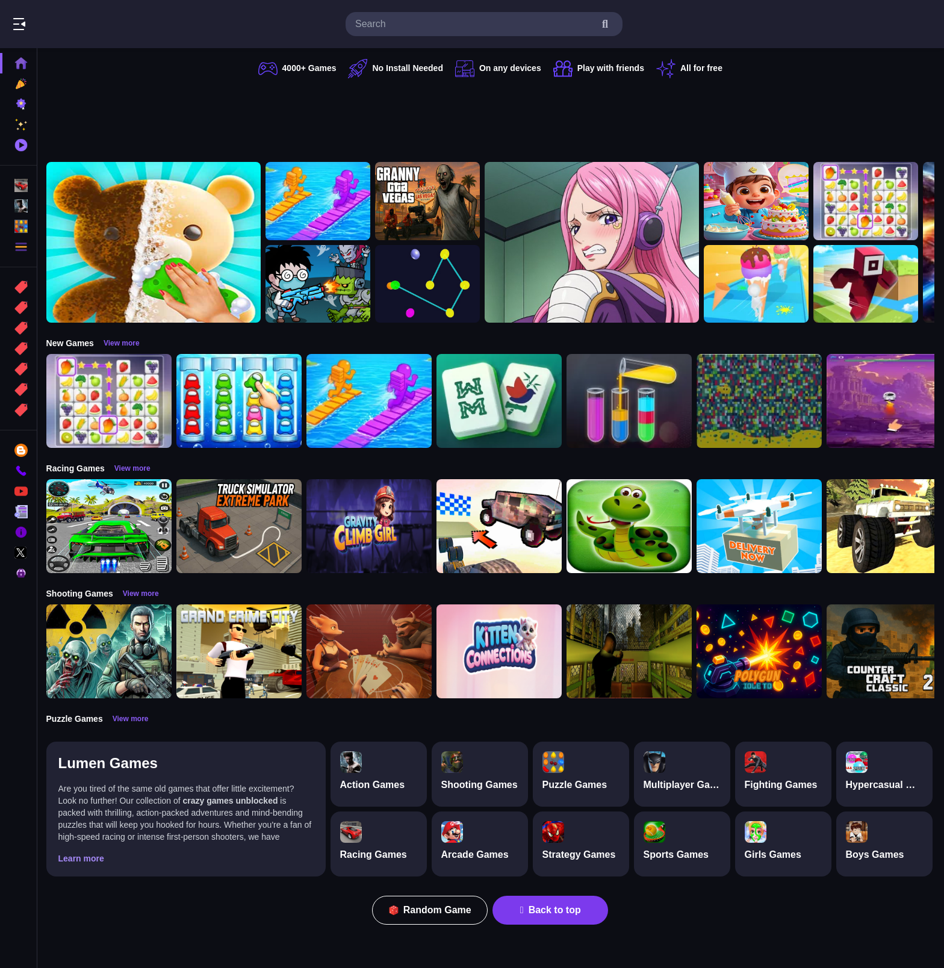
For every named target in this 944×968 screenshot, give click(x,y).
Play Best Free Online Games (77, 24)
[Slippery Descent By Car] (501, 526)
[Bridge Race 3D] (319, 201)
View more (123, 343)
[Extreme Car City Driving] (110, 526)
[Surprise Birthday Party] (758, 201)
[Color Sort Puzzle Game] (631, 401)
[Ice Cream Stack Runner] (758, 284)
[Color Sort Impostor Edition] (240, 401)
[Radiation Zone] (110, 651)
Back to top (551, 910)
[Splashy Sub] (761, 401)
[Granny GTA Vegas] (429, 201)
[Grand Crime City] (240, 651)
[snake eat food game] (631, 526)
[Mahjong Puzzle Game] (501, 401)
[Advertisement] (491, 117)
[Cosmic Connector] (429, 284)
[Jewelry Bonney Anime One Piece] (593, 242)
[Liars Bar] (370, 651)
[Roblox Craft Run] (867, 284)
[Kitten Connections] (501, 651)
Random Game (431, 910)
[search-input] (474, 24)
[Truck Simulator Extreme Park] (240, 526)
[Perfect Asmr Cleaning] (155, 242)
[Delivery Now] (761, 526)
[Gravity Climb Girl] (370, 526)
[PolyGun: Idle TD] (761, 651)
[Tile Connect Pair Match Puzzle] (867, 201)
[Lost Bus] (631, 651)
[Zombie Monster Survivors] (319, 284)
